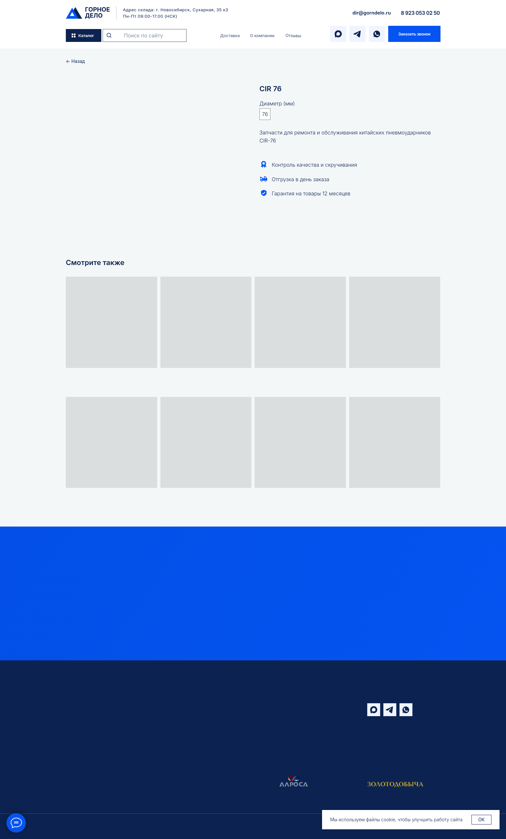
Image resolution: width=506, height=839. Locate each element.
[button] (414, 34)
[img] (88, 13)
